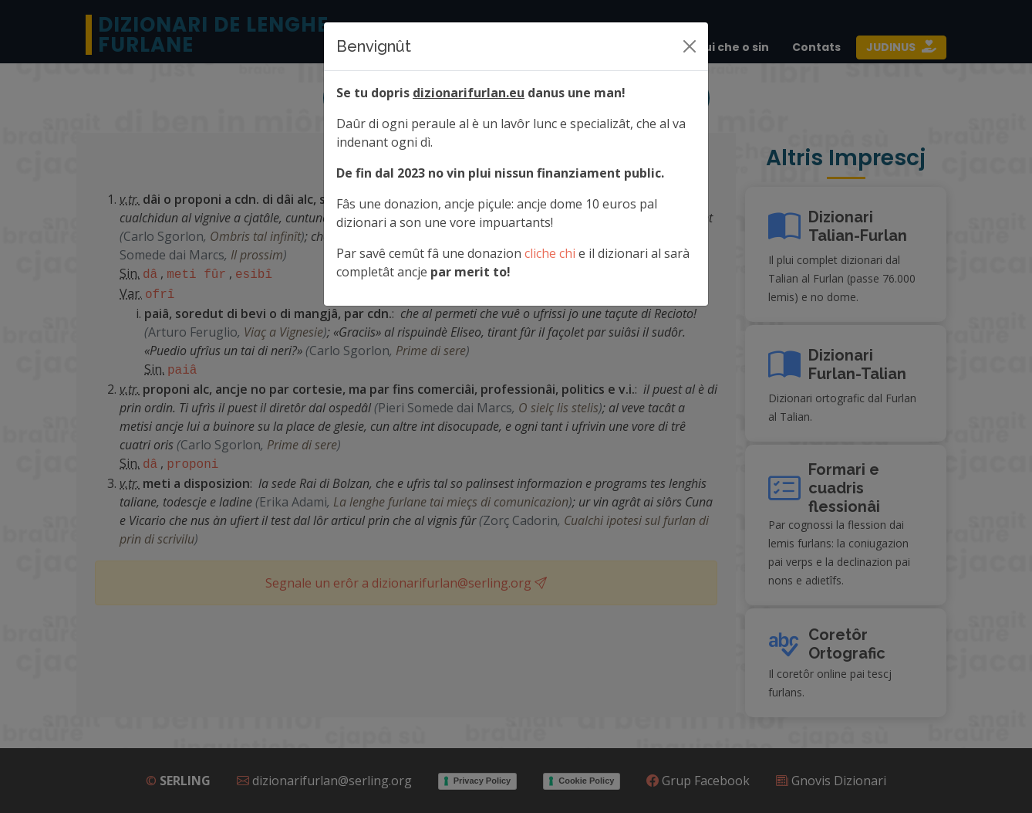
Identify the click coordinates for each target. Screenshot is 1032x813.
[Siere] (689, 46)
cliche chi (549, 253)
